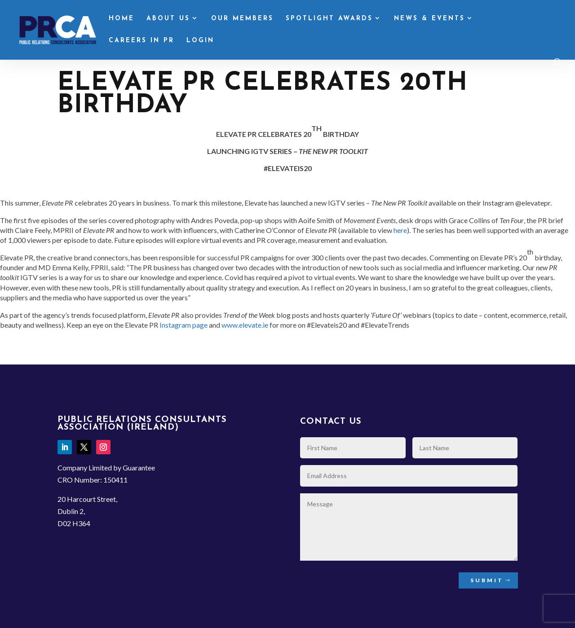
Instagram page (183, 325)
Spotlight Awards (329, 19)
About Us (168, 19)
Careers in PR (141, 41)
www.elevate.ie (244, 325)
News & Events (429, 19)
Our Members (242, 19)
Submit (487, 580)
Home (121, 19)
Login (200, 41)
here (400, 230)
